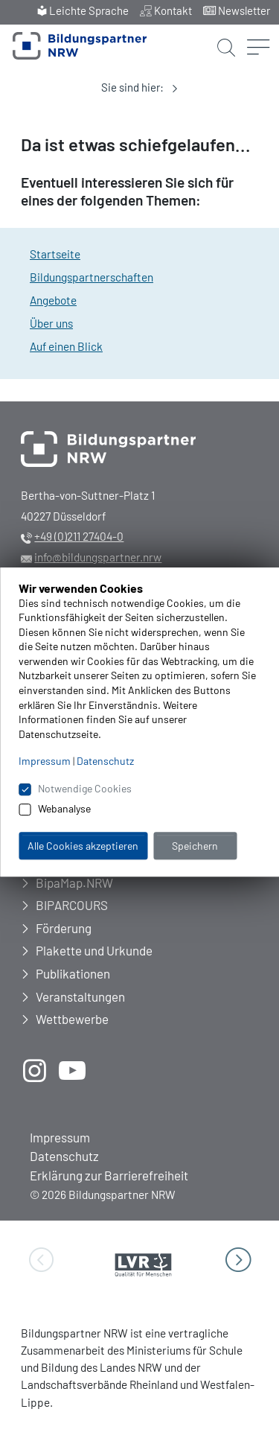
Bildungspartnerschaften (91, 277)
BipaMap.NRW (74, 882)
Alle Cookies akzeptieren (83, 845)
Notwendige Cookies (85, 789)
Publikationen (73, 973)
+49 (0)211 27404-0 (79, 536)
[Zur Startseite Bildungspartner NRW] (79, 46)
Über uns (51, 323)
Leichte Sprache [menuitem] (89, 10)
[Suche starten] (226, 40)
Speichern (195, 845)
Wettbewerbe (72, 1018)
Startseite (55, 254)
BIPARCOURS (72, 904)
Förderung (64, 927)
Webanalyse (64, 808)
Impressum (60, 1137)
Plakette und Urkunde (94, 950)
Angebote (53, 300)
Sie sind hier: (132, 87)
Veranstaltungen (80, 996)
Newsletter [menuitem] (244, 10)
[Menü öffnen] (258, 32)
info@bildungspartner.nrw (97, 557)
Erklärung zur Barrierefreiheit (109, 1175)
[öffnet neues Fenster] (34, 1070)
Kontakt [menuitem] (173, 10)
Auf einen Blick (66, 346)
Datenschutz (64, 1155)
